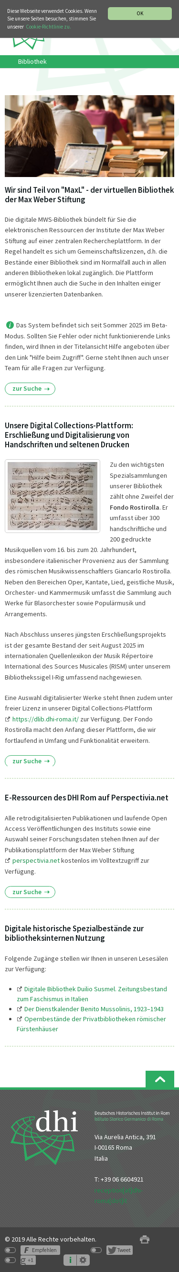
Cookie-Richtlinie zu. (48, 26)
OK (140, 13)
